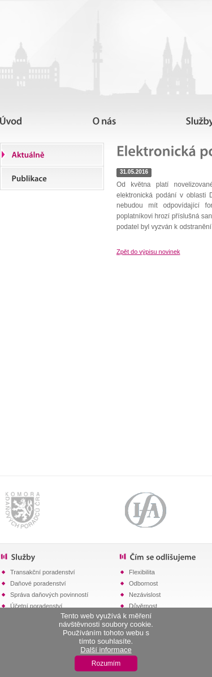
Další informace (105, 649)
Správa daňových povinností (49, 594)
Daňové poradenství (38, 583)
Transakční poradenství (42, 572)
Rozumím (106, 663)
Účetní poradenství (36, 606)
